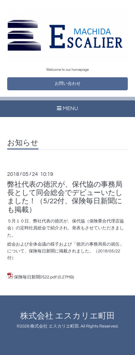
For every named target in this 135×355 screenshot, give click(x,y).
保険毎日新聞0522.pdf (35, 277)
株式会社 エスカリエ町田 (67, 316)
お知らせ (23, 143)
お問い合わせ (68, 83)
